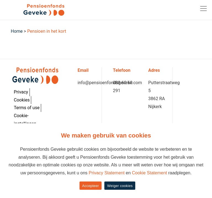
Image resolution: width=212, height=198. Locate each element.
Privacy (21, 92)
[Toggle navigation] (203, 8)
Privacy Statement (106, 172)
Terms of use (26, 107)
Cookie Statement (149, 172)
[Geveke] (34, 10)
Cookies (22, 100)
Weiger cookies (119, 186)
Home (17, 31)
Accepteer (90, 186)
